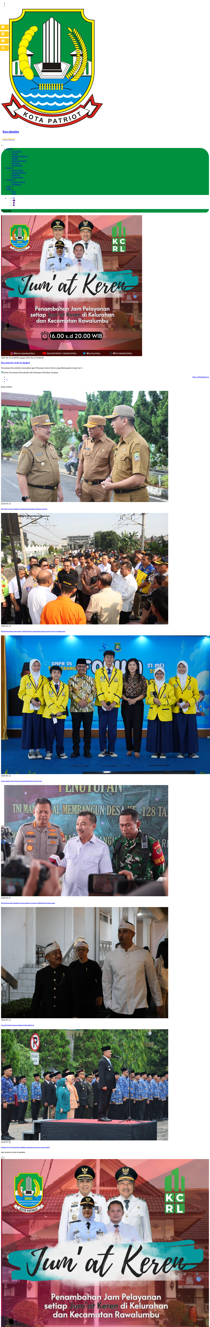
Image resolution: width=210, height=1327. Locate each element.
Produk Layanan (18, 182)
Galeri (8, 189)
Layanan (9, 180)
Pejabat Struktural (19, 161)
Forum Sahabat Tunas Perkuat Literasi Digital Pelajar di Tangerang (21, 781)
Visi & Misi (16, 151)
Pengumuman (17, 177)
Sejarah (14, 154)
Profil (8, 149)
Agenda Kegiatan (18, 172)
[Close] (2, 1157)
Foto (13, 191)
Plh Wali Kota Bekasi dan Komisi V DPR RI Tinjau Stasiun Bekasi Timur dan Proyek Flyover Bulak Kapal (33, 631)
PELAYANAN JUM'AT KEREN (15, 363)
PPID (8, 187)
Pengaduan (16, 184)
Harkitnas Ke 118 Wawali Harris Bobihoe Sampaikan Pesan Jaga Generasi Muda (25, 1147)
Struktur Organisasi (19, 156)
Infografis (15, 175)
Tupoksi (14, 158)
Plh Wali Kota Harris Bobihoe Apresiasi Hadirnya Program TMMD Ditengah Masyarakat (28, 903)
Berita (8, 168)
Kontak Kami (17, 165)
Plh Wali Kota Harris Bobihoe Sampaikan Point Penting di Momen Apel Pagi (24, 509)
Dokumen (15, 163)
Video (13, 194)
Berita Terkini (17, 170)
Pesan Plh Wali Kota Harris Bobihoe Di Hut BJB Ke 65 (17, 1025)
